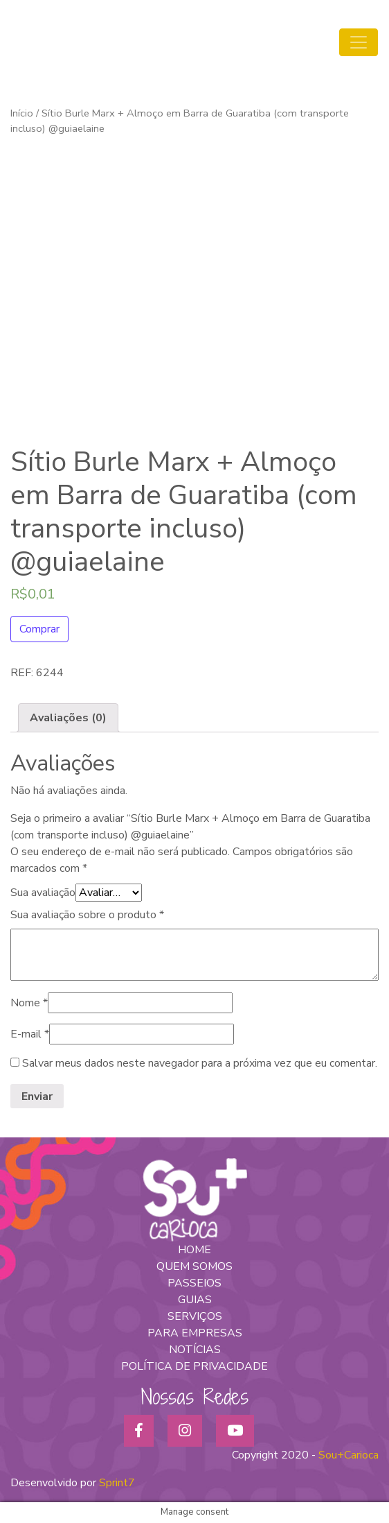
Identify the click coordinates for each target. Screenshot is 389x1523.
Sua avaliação (42, 892)
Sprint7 (117, 1482)
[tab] (68, 717)
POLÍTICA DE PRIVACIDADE (194, 1366)
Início (21, 113)
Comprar (39, 629)
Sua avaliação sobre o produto (87, 914)
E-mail (29, 1034)
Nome (29, 1002)
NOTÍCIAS (195, 1349)
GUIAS (195, 1299)
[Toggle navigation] (358, 42)
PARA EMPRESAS (194, 1333)
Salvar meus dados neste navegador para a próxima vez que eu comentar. (199, 1063)
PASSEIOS (194, 1283)
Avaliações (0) (68, 717)
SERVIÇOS (195, 1316)
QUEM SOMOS (194, 1266)
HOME (194, 1249)
